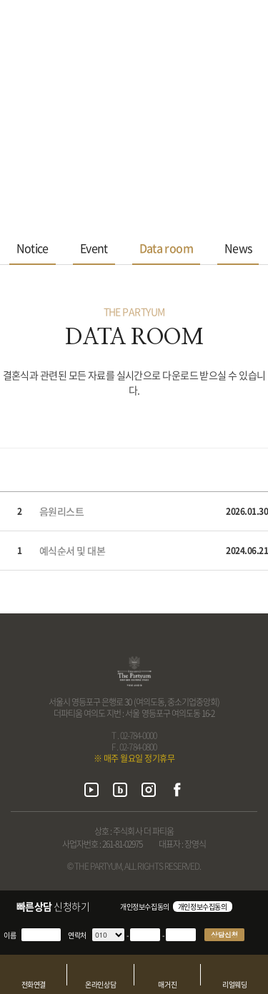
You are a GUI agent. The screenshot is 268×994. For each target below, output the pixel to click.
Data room (166, 247)
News (238, 247)
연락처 (77, 935)
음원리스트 (61, 511)
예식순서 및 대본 (72, 551)
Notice (32, 247)
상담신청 (224, 935)
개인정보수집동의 (144, 906)
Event (94, 247)
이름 (10, 935)
